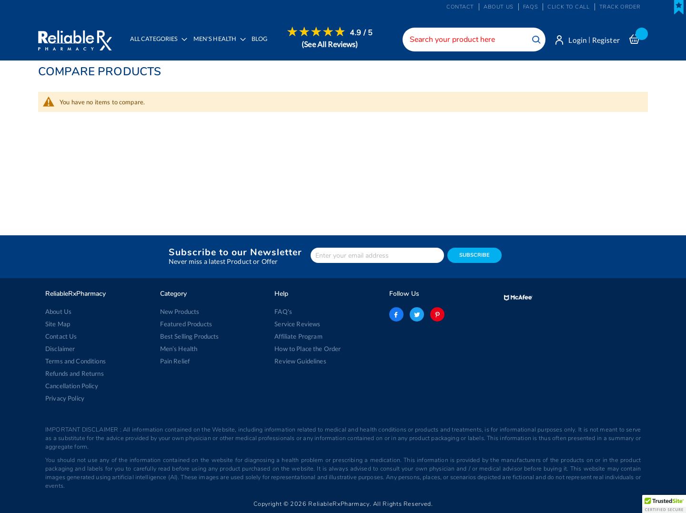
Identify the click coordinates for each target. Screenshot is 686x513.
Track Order (620, 6)
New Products (180, 311)
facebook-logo (396, 314)
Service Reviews (297, 324)
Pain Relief (175, 361)
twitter (417, 314)
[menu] (248, 45)
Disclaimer (60, 348)
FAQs (530, 6)
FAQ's (283, 311)
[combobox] (474, 39)
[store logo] (75, 38)
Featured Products (186, 324)
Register (606, 40)
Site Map (57, 324)
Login (577, 40)
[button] (664, 504)
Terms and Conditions (75, 361)
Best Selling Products (189, 336)
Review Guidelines (300, 361)
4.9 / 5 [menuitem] (361, 33)
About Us (58, 311)
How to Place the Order (307, 348)
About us (499, 6)
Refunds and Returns (74, 373)
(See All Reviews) (330, 44)
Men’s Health (179, 348)
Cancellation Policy (71, 386)
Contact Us (61, 336)
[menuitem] (217, 46)
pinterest (437, 314)
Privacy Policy (64, 398)
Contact (460, 6)
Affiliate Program (298, 336)
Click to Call (568, 6)
